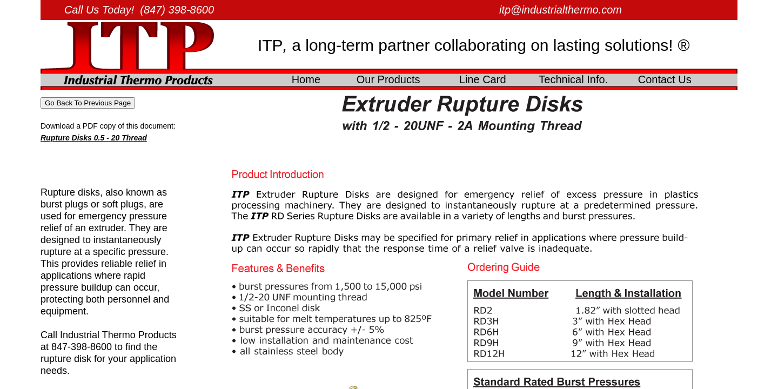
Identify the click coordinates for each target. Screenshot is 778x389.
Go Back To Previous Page (88, 103)
